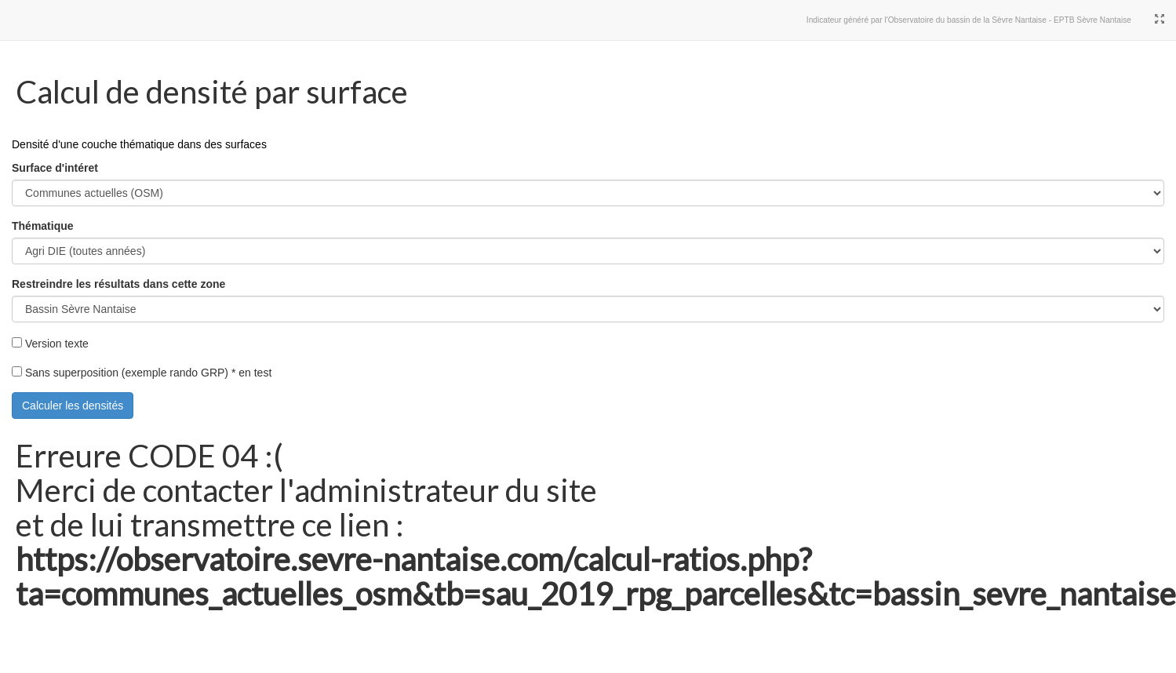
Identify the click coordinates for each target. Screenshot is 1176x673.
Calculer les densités (72, 405)
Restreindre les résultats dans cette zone (118, 284)
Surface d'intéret (55, 168)
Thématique (43, 226)
